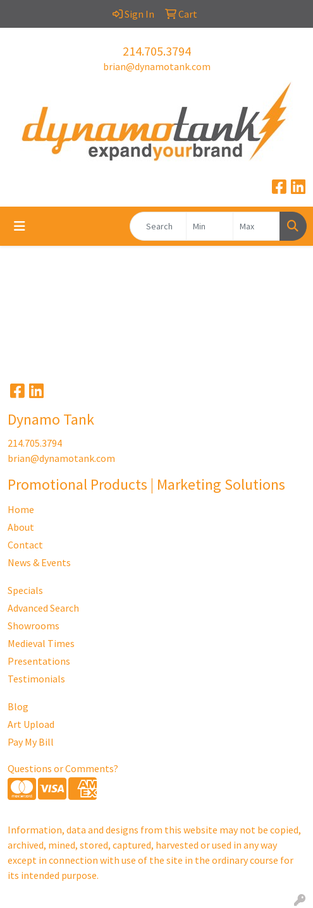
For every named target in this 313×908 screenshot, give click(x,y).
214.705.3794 (157, 51)
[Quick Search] (158, 226)
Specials (25, 590)
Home (21, 509)
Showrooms (33, 625)
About (21, 527)
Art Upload (31, 724)
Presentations (39, 661)
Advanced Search (43, 608)
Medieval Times (41, 643)
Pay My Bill (31, 741)
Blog (18, 706)
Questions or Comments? (63, 768)
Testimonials (36, 678)
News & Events (39, 562)
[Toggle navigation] (19, 226)
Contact (25, 544)
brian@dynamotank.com (157, 66)
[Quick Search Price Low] (209, 226)
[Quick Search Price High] (256, 226)
